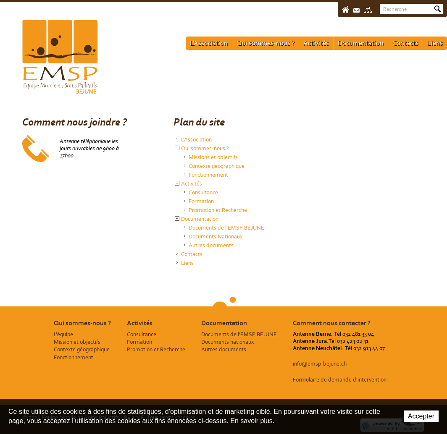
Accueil (345, 9)
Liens (435, 43)
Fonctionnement (208, 174)
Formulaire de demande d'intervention (340, 379)
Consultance (203, 192)
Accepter (421, 416)
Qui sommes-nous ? (265, 43)
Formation (201, 201)
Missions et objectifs (213, 157)
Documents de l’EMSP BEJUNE (226, 227)
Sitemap (368, 10)
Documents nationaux (227, 341)
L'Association (209, 43)
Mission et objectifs (77, 341)
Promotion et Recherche (218, 210)
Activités (316, 43)
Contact (356, 10)
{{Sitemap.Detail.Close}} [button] (177, 148)
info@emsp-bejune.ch (320, 363)
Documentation (361, 43)
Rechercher (437, 9)
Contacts (405, 43)
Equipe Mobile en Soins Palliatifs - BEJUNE (60, 57)
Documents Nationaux (215, 236)
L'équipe (63, 334)
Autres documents (211, 245)
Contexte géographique (217, 166)
